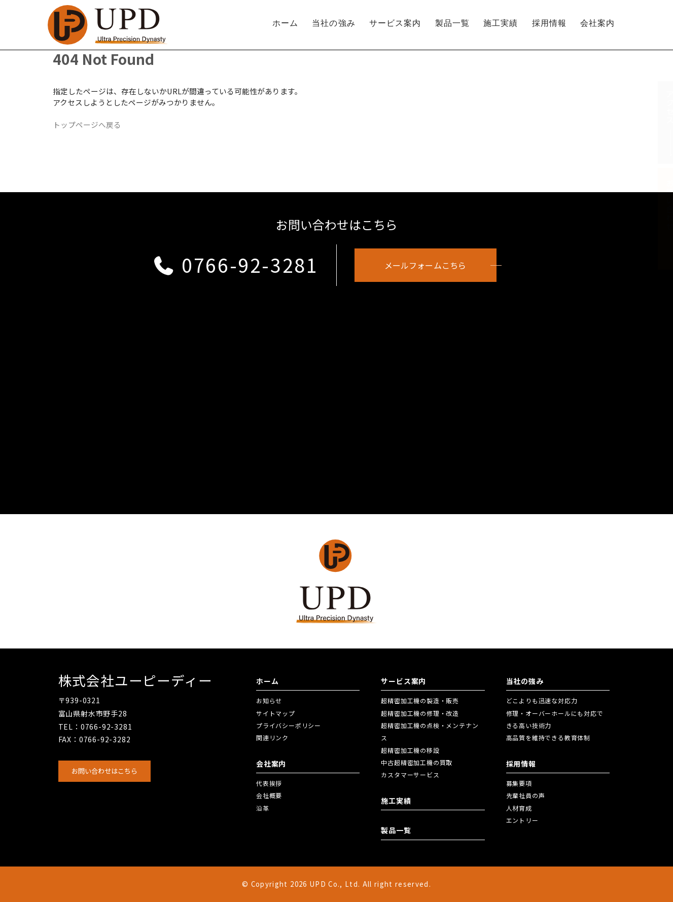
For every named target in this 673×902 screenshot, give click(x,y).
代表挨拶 (269, 783)
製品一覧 (452, 23)
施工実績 (500, 23)
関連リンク (272, 737)
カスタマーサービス (410, 774)
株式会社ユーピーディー (135, 680)
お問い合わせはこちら (104, 771)
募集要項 (519, 783)
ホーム (285, 23)
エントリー (522, 820)
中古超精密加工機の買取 (416, 762)
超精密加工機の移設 (410, 750)
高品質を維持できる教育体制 (548, 737)
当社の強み (334, 23)
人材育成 (519, 808)
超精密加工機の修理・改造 (420, 713)
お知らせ (269, 700)
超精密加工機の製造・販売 (420, 700)
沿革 (262, 808)
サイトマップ (275, 713)
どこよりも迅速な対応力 (542, 700)
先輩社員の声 (525, 795)
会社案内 (597, 23)
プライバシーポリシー (288, 725)
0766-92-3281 (235, 264)
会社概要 (269, 795)
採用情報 (549, 23)
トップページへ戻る (87, 124)
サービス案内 (395, 23)
